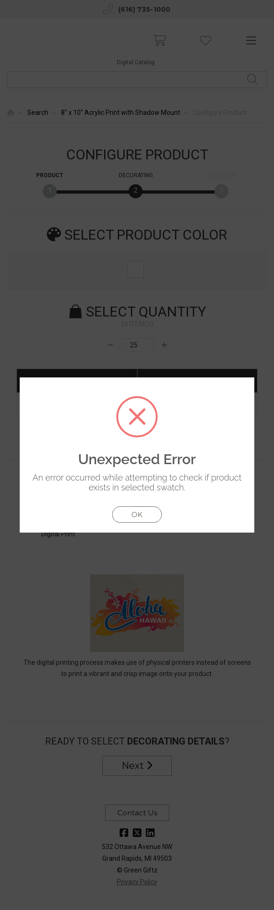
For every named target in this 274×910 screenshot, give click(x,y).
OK (137, 514)
